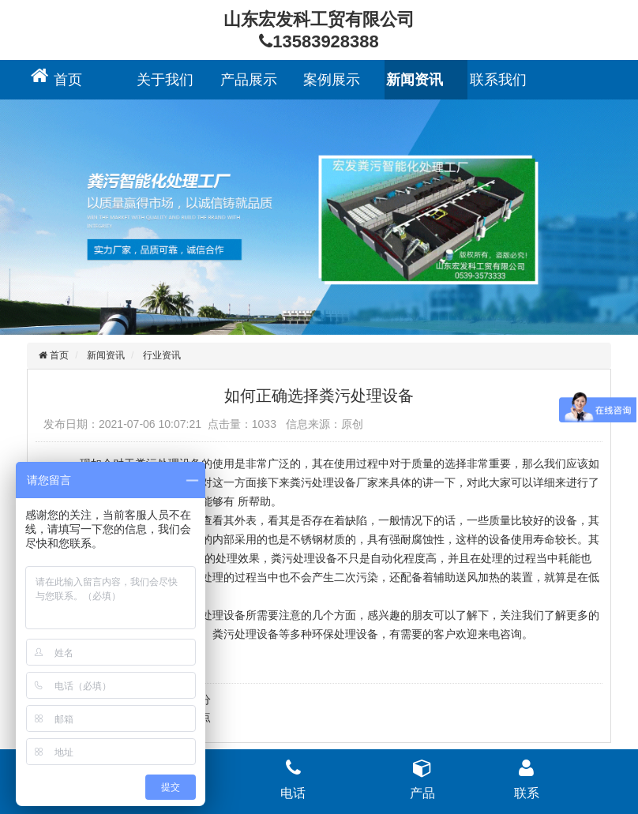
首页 (68, 80)
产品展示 (248, 80)
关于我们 (165, 80)
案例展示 (331, 80)
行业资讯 (162, 355)
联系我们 (498, 80)
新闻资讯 (414, 80)
